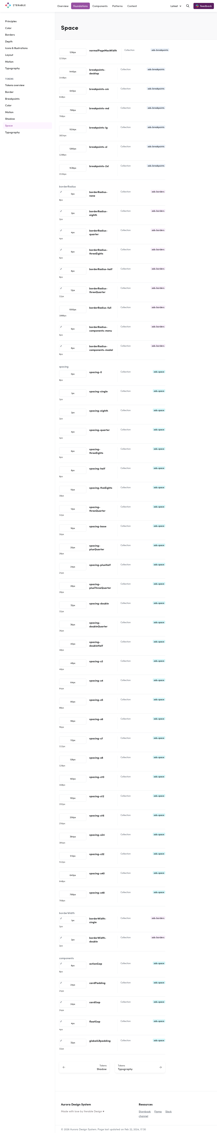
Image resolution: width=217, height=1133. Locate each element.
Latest (174, 6)
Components (99, 6)
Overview (63, 6)
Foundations (80, 6)
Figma (158, 1111)
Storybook (145, 1111)
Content (132, 6)
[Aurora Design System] (15, 5)
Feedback (204, 6)
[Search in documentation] (187, 6)
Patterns (117, 6)
